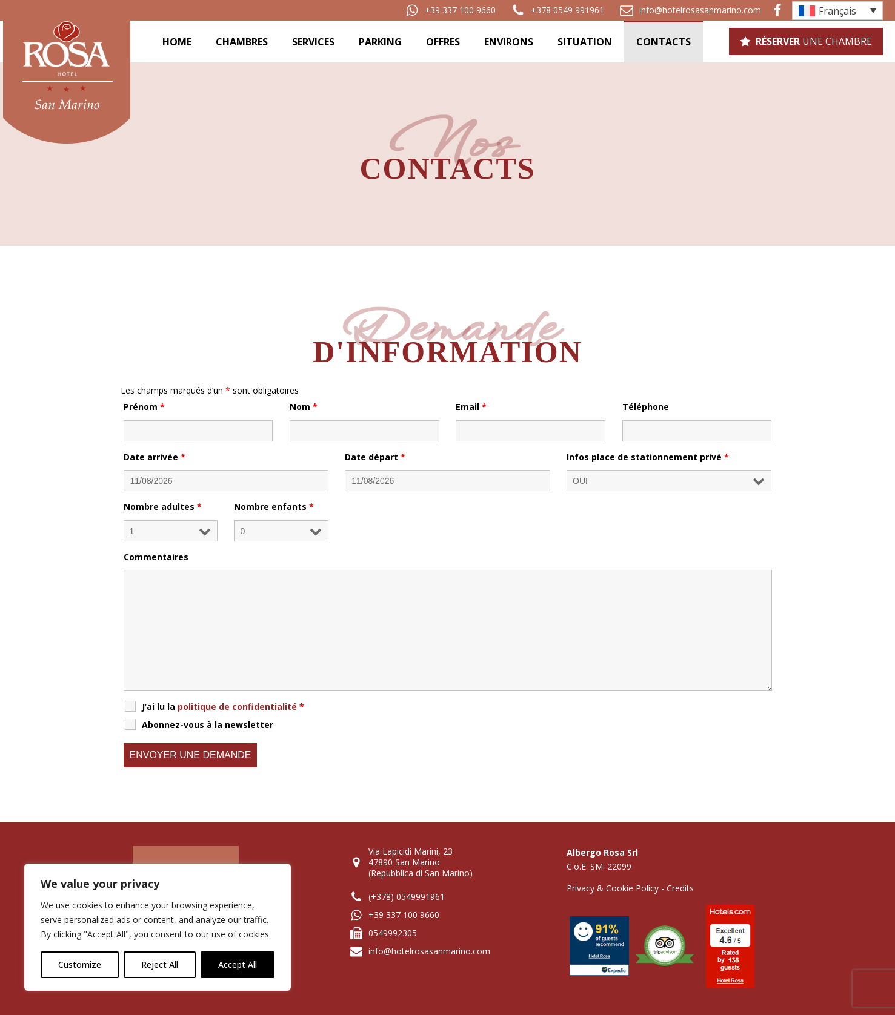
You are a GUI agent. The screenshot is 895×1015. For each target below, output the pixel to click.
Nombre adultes (163, 506)
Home (176, 41)
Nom (304, 406)
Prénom (144, 406)
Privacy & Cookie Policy (613, 888)
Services (313, 41)
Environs (508, 41)
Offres (443, 41)
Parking (380, 41)
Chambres (242, 41)
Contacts (663, 41)
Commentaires (156, 557)
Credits (680, 888)
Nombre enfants (274, 506)
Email (471, 406)
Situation (584, 41)
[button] (450, 10)
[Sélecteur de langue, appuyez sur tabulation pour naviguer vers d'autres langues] (837, 10)
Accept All (237, 964)
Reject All (159, 964)
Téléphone (645, 406)
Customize (79, 964)
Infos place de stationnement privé (648, 457)
